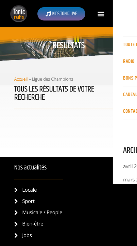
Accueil (21, 79)
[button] (101, 13)
